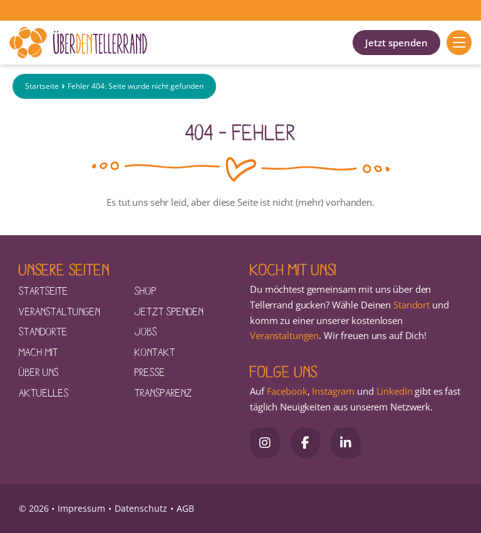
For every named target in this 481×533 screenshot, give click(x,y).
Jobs (146, 331)
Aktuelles (44, 392)
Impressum (81, 508)
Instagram (333, 391)
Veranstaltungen (59, 311)
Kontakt (155, 351)
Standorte (43, 331)
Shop (146, 290)
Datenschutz (141, 508)
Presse (150, 371)
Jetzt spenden (396, 42)
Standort (411, 304)
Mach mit (38, 351)
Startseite (42, 86)
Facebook (287, 391)
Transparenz (163, 392)
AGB (185, 508)
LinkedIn (393, 391)
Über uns (39, 371)
